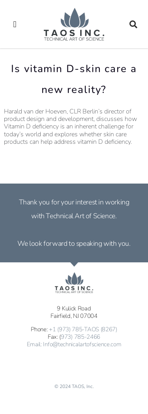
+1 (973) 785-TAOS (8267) (83, 329)
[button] (15, 24)
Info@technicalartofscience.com (82, 344)
